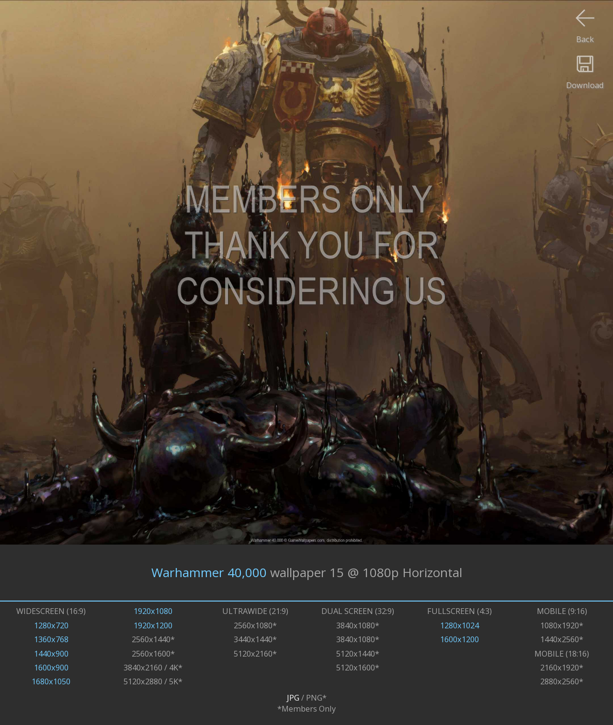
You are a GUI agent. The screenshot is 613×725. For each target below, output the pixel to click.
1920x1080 (153, 610)
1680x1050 (51, 681)
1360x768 (51, 639)
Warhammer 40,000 (209, 572)
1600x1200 (459, 639)
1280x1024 (459, 625)
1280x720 (51, 625)
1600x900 (51, 667)
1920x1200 (153, 625)
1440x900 (51, 653)
